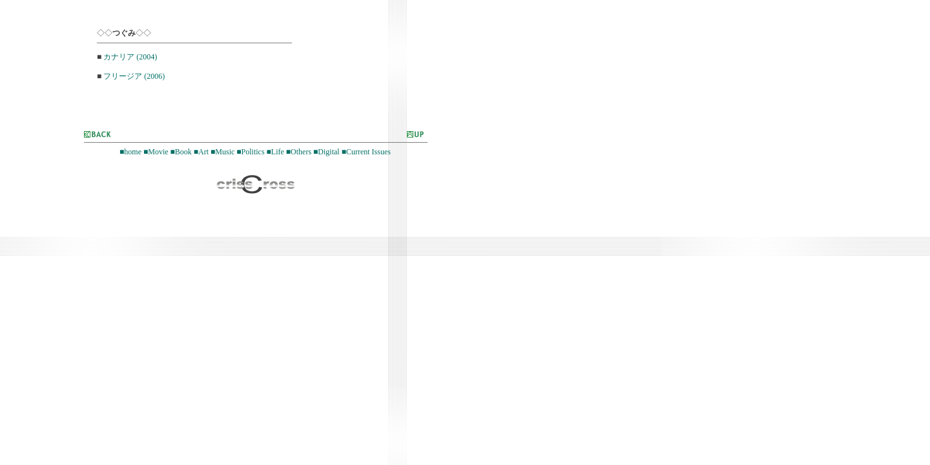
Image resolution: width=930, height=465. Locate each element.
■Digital (326, 151)
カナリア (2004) (130, 56)
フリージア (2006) (134, 76)
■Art (201, 151)
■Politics (250, 151)
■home (130, 151)
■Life (275, 151)
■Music (222, 151)
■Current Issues (366, 151)
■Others (298, 151)
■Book (181, 151)
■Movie (156, 151)
